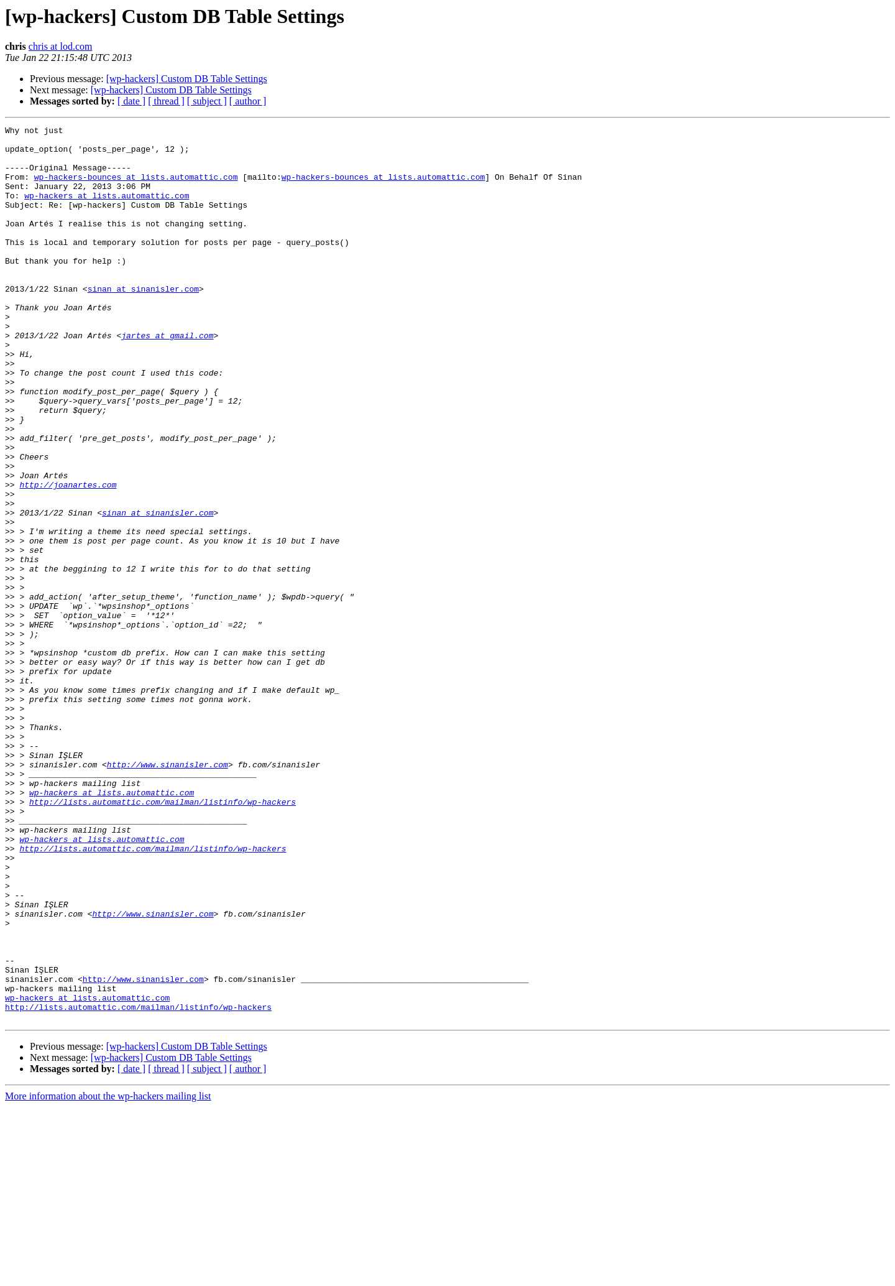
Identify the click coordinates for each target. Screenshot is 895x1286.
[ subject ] (207, 101)
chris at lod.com (61, 46)
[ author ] (248, 101)
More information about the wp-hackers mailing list (108, 1275)
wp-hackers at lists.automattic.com (106, 210)
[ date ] (131, 101)
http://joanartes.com (67, 557)
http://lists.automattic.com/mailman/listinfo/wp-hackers (162, 937)
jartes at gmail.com (167, 378)
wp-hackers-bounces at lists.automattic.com (136, 187)
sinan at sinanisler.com (143, 322)
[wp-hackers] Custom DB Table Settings (186, 78)
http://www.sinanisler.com (167, 893)
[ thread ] (166, 101)
